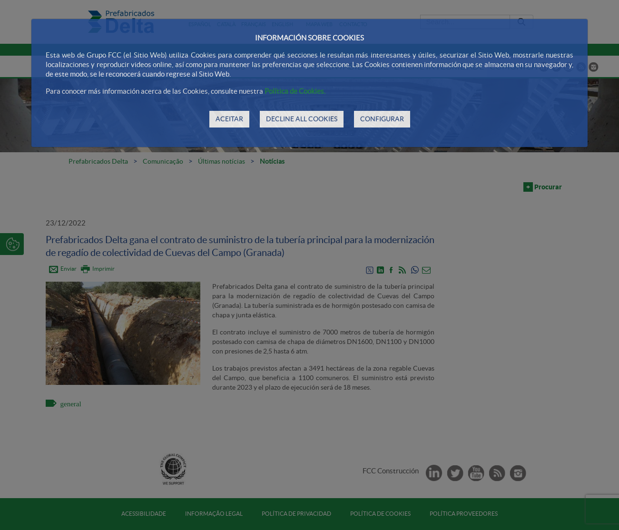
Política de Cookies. (295, 91)
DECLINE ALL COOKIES (301, 119)
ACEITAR (229, 119)
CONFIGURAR (382, 119)
